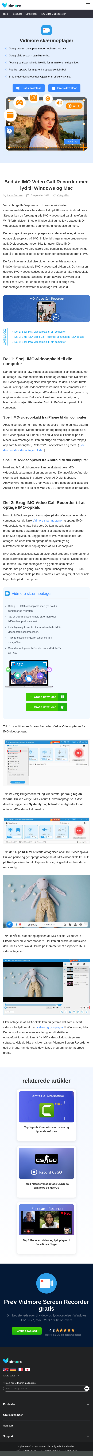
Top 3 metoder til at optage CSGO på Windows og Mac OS (46, 1186)
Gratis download (28, 88)
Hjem (5, 14)
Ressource (17, 14)
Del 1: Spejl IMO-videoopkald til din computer (40, 331)
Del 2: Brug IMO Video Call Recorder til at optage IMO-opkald (49, 336)
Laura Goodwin (13, 195)
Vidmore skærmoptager (46, 40)
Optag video (32, 14)
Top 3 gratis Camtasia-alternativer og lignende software (46, 1129)
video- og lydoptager (50, 1027)
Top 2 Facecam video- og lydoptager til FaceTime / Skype (46, 1242)
